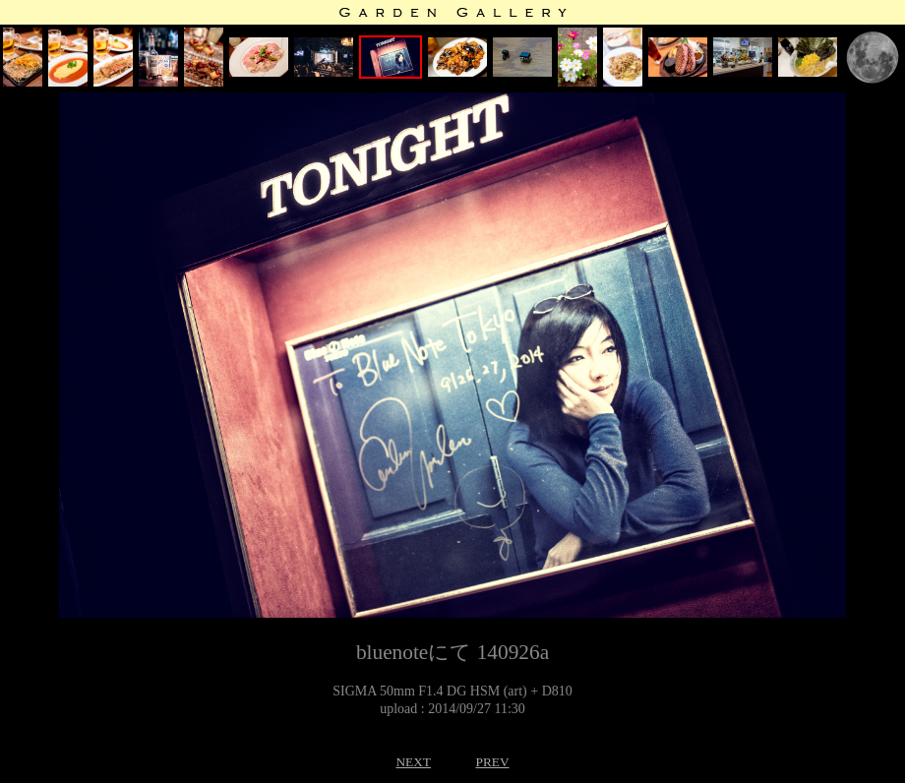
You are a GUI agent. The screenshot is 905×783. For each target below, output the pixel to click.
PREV (492, 761)
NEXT (413, 761)
